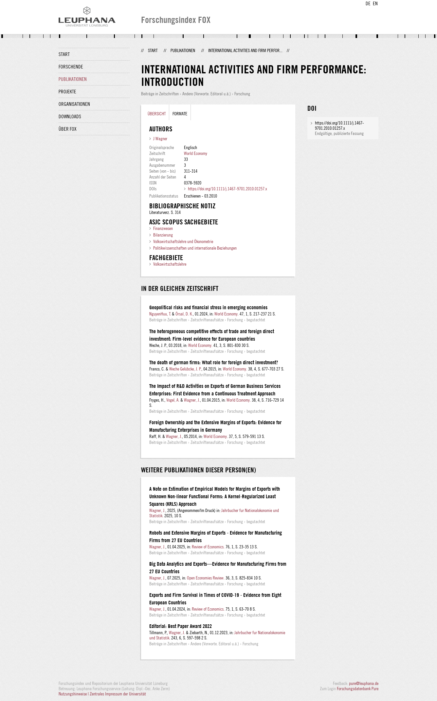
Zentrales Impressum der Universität (118, 693)
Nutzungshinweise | (74, 693)
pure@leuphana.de (363, 683)
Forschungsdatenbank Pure (357, 688)
